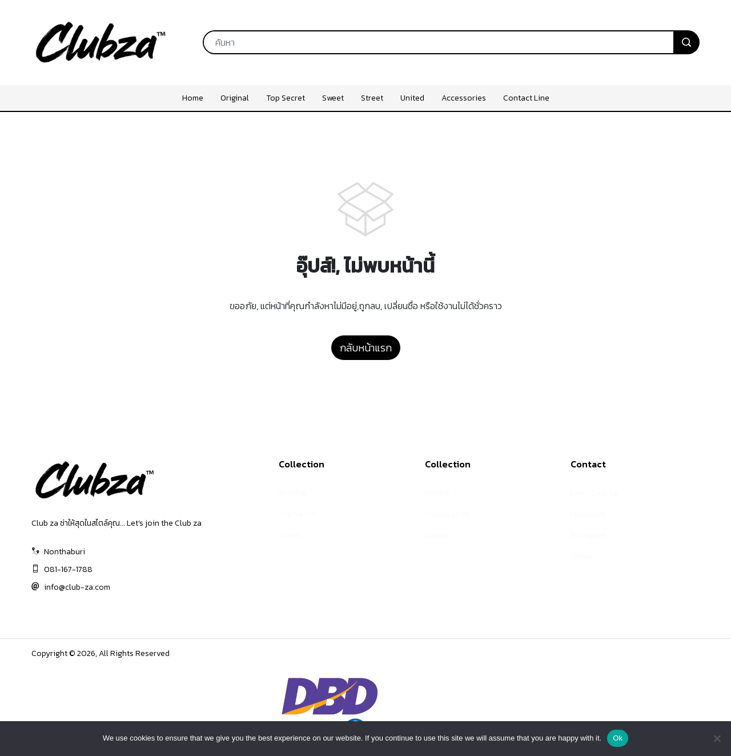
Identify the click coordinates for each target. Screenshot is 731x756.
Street (290, 535)
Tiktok (582, 556)
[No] (716, 738)
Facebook (588, 514)
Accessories (447, 514)
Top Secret (298, 514)
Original (293, 493)
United (437, 493)
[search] (686, 42)
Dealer (437, 535)
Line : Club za (594, 493)
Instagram (589, 535)
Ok (617, 738)
